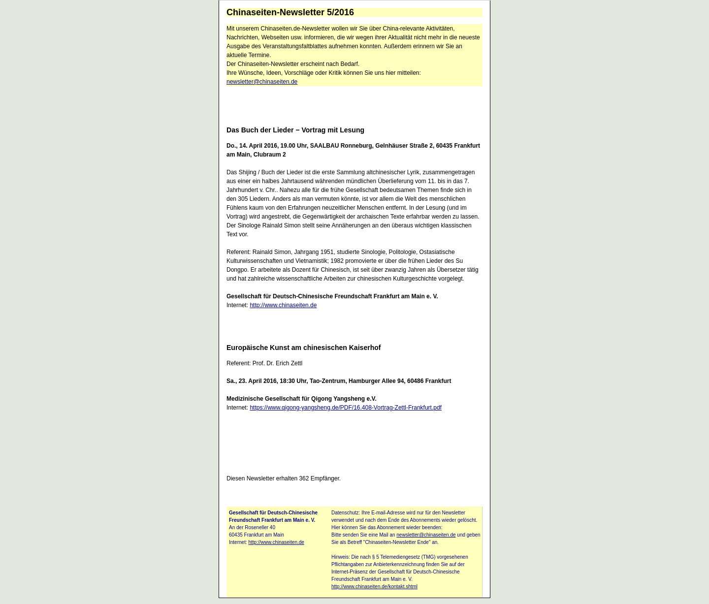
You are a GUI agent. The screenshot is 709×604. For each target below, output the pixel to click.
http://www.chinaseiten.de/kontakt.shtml (374, 586)
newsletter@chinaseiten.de (261, 81)
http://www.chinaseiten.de (283, 305)
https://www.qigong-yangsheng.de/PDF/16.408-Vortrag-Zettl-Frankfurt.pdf (346, 407)
